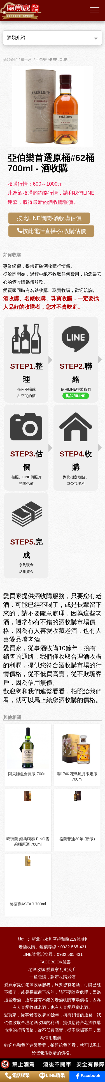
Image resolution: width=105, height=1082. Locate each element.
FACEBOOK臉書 (55, 961)
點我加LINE (75, 396)
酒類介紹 (16, 37)
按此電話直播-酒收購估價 (51, 230)
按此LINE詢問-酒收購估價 (49, 218)
